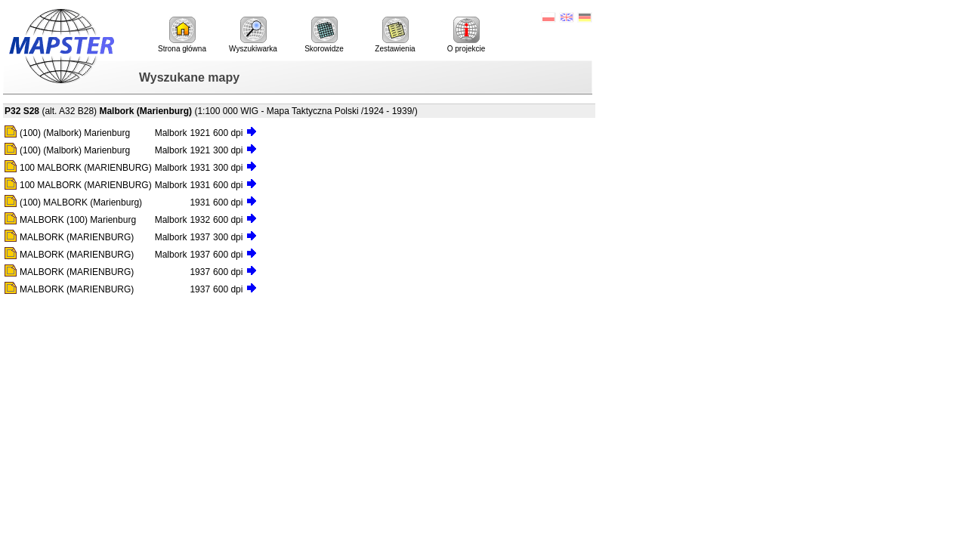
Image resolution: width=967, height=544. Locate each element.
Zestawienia (395, 35)
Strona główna (182, 35)
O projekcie (466, 35)
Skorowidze (324, 35)
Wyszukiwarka (253, 35)
